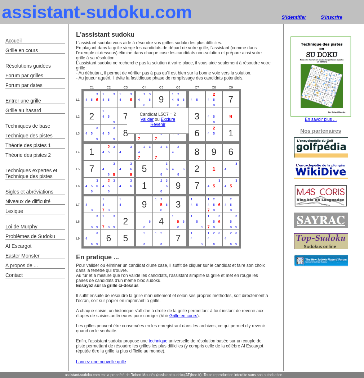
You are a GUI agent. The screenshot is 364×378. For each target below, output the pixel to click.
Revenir (157, 124)
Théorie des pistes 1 (28, 145)
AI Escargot (18, 246)
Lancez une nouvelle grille (101, 361)
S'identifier (293, 17)
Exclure (168, 119)
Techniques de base (27, 126)
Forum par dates (24, 85)
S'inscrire (331, 17)
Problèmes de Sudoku (30, 236)
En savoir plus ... (320, 117)
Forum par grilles (24, 75)
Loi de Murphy (21, 226)
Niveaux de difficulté (27, 201)
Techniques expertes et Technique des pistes (31, 173)
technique (158, 340)
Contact (14, 275)
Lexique (14, 211)
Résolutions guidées (28, 66)
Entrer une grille (23, 101)
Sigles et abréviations (29, 192)
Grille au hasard (23, 110)
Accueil (13, 41)
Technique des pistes (29, 135)
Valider (147, 119)
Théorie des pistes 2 (28, 155)
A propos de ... (21, 265)
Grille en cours (183, 315)
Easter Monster (22, 256)
